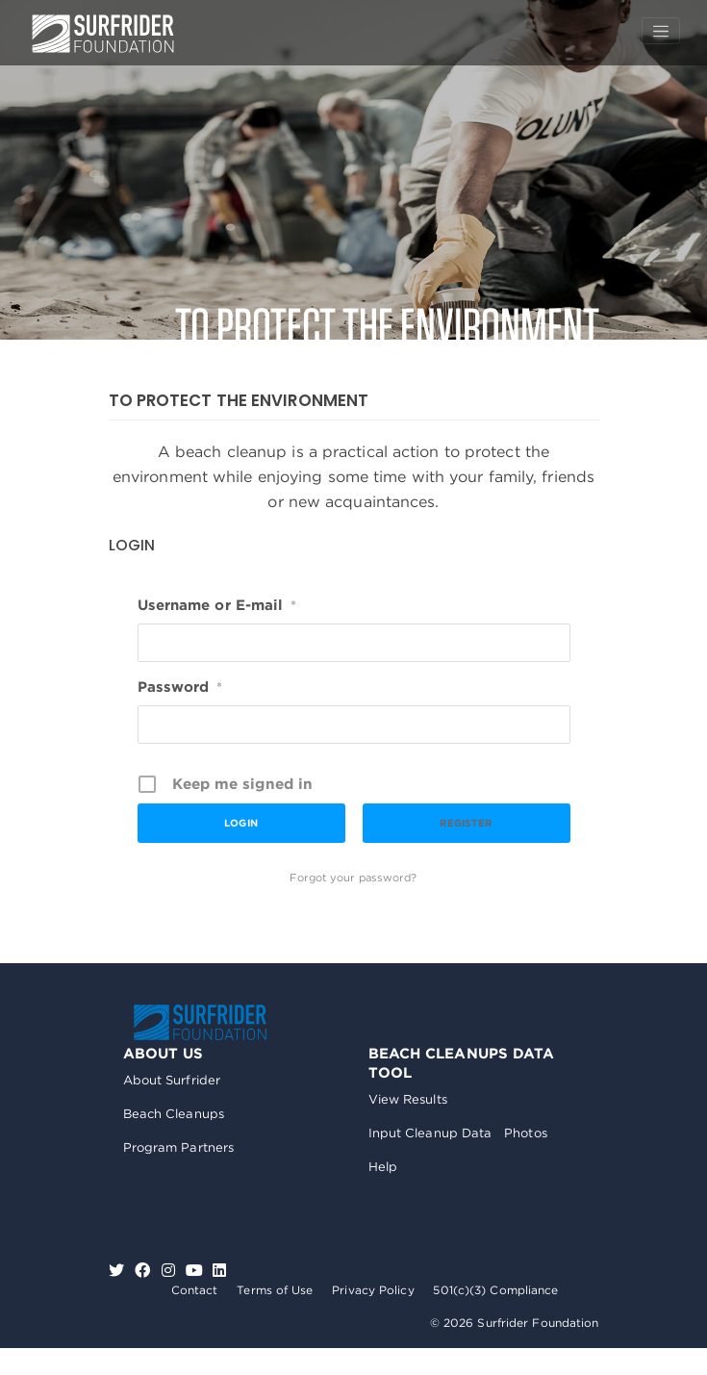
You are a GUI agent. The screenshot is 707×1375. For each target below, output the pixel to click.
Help (382, 1166)
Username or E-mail (217, 605)
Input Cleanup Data (430, 1133)
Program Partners (179, 1147)
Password (180, 687)
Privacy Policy (373, 1290)
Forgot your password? (353, 877)
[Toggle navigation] (661, 30)
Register (466, 822)
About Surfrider (172, 1080)
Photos (525, 1133)
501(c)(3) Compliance (495, 1290)
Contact (194, 1290)
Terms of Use (275, 1290)
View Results (407, 1099)
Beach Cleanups (173, 1114)
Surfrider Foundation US (103, 34)
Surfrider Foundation (200, 1022)
